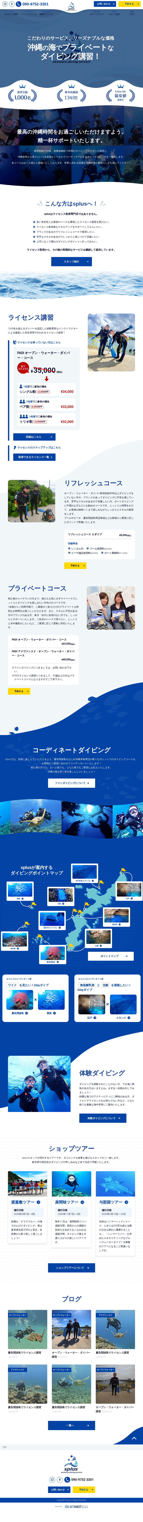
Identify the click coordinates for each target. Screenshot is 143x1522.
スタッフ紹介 (71, 272)
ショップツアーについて (70, 1278)
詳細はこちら (33, 448)
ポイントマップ (111, 967)
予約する (129, 6)
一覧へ (70, 1436)
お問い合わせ (103, 6)
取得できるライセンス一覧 (33, 468)
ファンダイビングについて (70, 794)
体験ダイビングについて (101, 1129)
